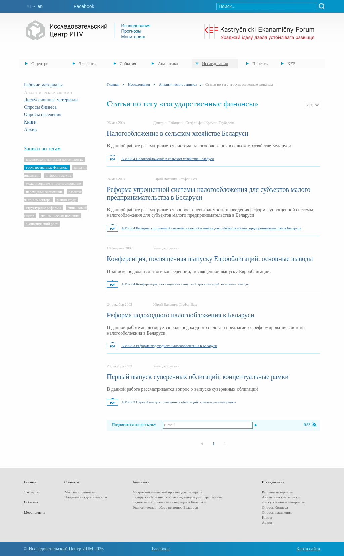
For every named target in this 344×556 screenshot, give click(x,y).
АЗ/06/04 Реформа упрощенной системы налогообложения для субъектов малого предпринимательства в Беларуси (211, 228)
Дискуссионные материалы (51, 99)
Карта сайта (308, 548)
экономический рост (42, 224)
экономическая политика (60, 216)
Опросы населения (42, 114)
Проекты (260, 63)
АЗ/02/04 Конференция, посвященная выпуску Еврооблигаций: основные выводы (185, 284)
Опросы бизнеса (40, 107)
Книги (30, 122)
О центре (39, 63)
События (128, 63)
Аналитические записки (178, 84)
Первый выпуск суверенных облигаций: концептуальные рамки (198, 376)
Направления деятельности (85, 497)
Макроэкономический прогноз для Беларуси (167, 492)
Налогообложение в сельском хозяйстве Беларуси (177, 133)
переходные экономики (44, 191)
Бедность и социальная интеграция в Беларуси (169, 502)
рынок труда (66, 200)
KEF (291, 63)
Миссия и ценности (79, 492)
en (40, 6)
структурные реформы (43, 208)
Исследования (215, 63)
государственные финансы (47, 167)
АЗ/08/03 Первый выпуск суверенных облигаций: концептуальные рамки (178, 402)
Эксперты (88, 63)
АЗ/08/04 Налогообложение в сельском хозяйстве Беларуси (167, 159)
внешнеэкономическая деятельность (54, 159)
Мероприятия (34, 512)
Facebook (84, 6)
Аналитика (168, 63)
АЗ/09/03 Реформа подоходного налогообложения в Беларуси (169, 346)
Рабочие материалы (43, 85)
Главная (113, 84)
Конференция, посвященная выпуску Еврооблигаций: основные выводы (210, 259)
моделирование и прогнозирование (53, 183)
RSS (307, 424)
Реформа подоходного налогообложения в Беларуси (180, 315)
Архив (30, 129)
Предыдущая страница (201, 443)
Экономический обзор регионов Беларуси (165, 507)
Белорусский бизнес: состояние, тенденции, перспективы (177, 497)
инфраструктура (58, 175)
